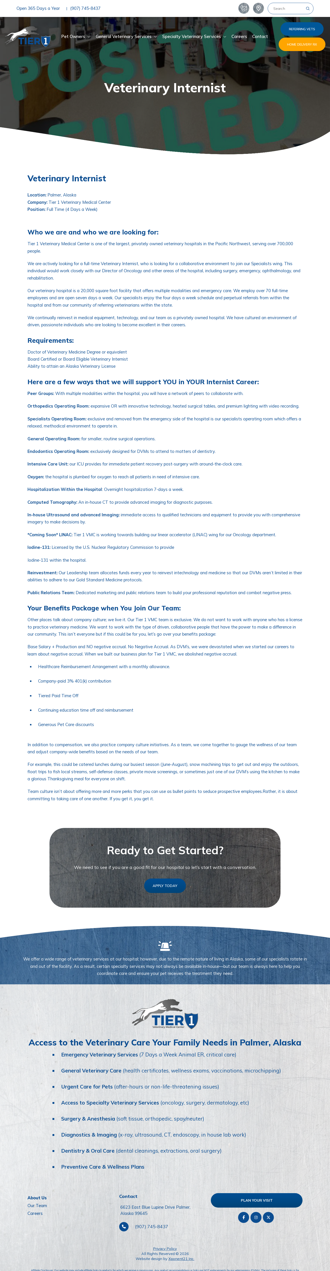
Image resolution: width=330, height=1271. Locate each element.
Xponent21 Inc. (181, 1258)
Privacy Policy (165, 1248)
